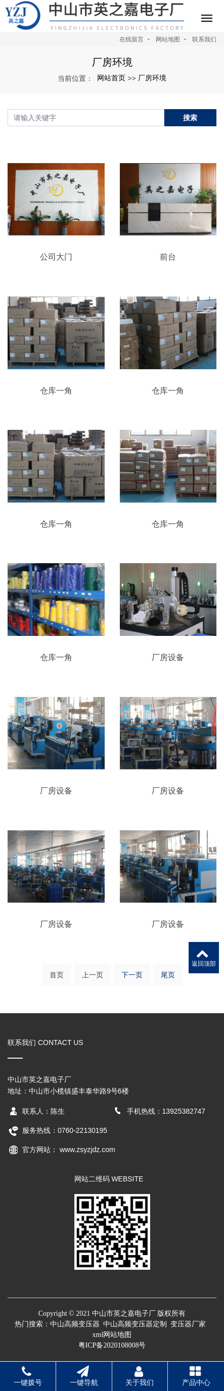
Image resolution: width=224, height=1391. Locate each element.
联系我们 (204, 39)
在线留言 (131, 39)
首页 (57, 975)
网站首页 (111, 78)
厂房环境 (152, 78)
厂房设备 (168, 657)
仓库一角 (56, 390)
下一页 (132, 975)
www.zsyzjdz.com (87, 1150)
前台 (168, 257)
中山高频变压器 (75, 1324)
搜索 (190, 118)
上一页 (92, 975)
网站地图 (168, 39)
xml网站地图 (112, 1334)
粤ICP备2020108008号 (112, 1345)
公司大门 (56, 257)
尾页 (168, 975)
